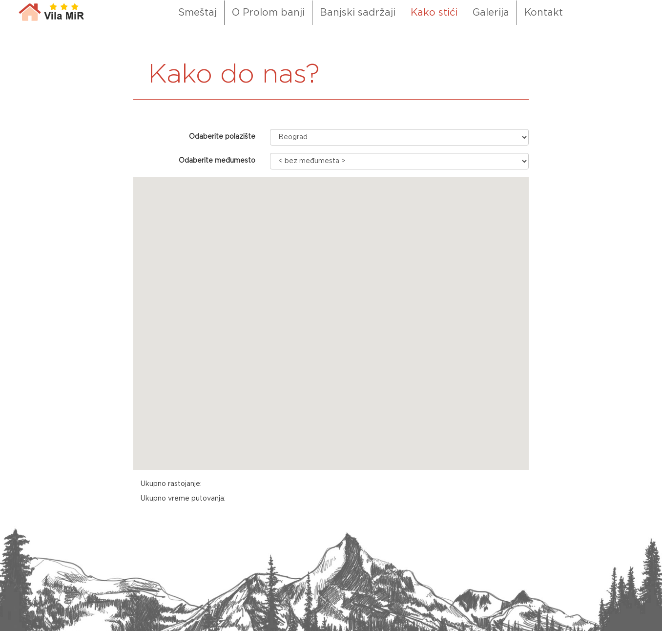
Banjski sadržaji (357, 13)
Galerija (491, 13)
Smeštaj (197, 13)
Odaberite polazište (222, 136)
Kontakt (543, 13)
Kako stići (434, 13)
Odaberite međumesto (217, 160)
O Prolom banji (268, 13)
